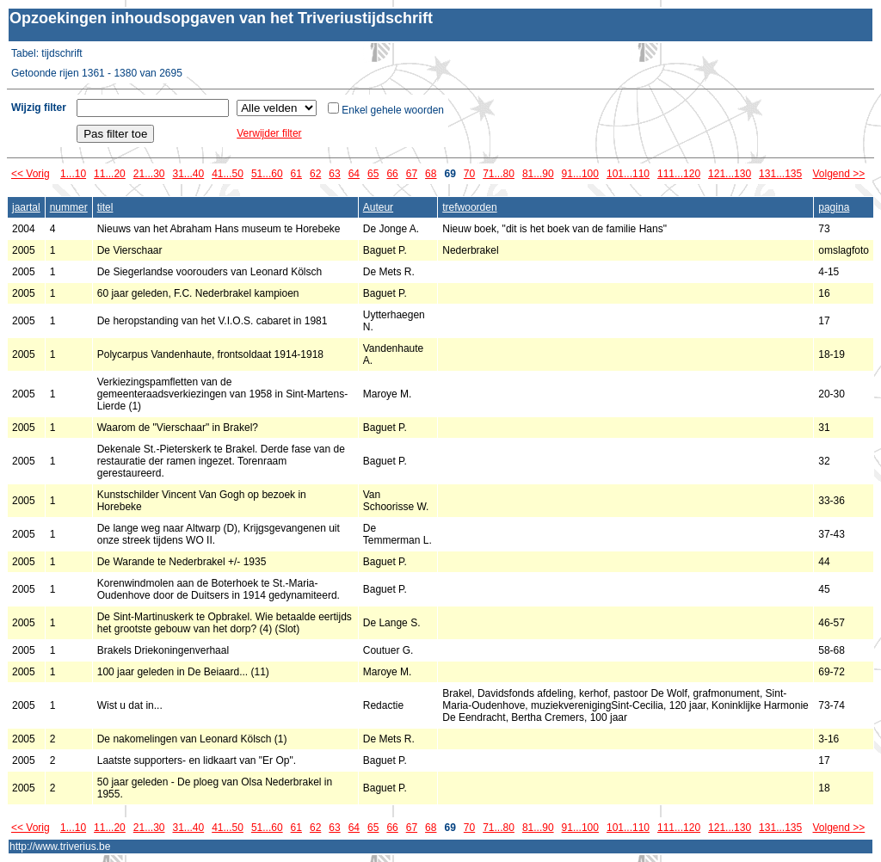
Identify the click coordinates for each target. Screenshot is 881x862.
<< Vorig (30, 174)
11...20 (110, 174)
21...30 (149, 174)
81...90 (538, 174)
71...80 (498, 174)
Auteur (378, 207)
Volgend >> (839, 174)
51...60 (267, 174)
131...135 (780, 174)
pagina (833, 207)
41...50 (227, 174)
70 (469, 174)
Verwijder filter (269, 133)
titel (105, 207)
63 (334, 174)
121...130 (729, 174)
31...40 (188, 174)
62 (315, 174)
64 (354, 174)
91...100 (580, 174)
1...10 (73, 174)
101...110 (628, 174)
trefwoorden (469, 207)
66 (391, 174)
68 (430, 174)
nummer (69, 207)
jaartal (26, 207)
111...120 (678, 174)
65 (373, 174)
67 (411, 174)
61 (296, 174)
